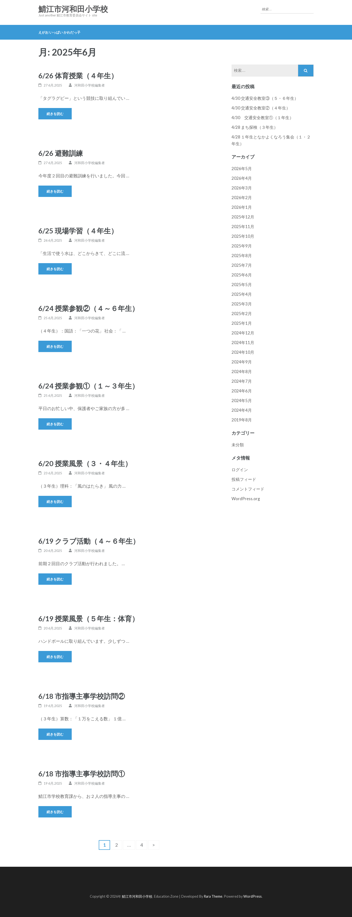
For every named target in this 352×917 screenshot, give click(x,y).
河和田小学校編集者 (89, 85)
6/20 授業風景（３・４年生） (85, 463)
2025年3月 (242, 303)
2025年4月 (242, 294)
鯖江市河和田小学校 (73, 9)
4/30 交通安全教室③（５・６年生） (265, 98)
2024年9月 (242, 361)
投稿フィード (244, 479)
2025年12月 (243, 216)
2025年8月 (242, 255)
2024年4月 (242, 410)
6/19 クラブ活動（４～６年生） (89, 541)
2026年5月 (242, 168)
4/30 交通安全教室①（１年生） (263, 117)
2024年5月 (242, 400)
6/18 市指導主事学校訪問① (81, 773)
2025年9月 (242, 245)
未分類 (238, 444)
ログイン (240, 469)
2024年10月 (243, 352)
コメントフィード (248, 488)
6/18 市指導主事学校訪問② (81, 696)
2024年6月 (242, 390)
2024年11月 (243, 342)
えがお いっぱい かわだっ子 (59, 32)
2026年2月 (242, 197)
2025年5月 (242, 284)
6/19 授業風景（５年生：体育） (88, 618)
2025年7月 (242, 265)
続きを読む (55, 114)
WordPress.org (246, 498)
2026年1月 (242, 207)
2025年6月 (242, 274)
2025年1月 (242, 323)
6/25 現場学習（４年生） (78, 230)
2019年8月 (242, 419)
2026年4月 (242, 178)
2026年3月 (242, 187)
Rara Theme (213, 896)
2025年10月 (243, 236)
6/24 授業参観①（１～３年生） (88, 386)
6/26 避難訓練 (60, 153)
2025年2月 (242, 313)
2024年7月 (242, 381)
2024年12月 (243, 332)
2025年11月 (243, 226)
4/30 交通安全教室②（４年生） (261, 107)
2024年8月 (242, 371)
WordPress (252, 896)
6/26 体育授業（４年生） (78, 75)
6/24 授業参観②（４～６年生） (88, 308)
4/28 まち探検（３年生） (255, 127)
